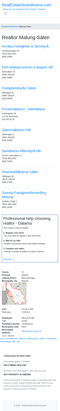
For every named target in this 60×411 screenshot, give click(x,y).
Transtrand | (51, 339)
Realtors (5, 27)
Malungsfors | (33, 339)
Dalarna (13, 27)
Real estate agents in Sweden (17, 361)
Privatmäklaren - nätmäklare (23, 109)
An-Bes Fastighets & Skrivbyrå (25, 46)
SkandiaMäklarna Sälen (20, 172)
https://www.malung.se (31, 331)
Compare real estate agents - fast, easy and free (25, 371)
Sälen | (43, 339)
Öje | (14, 341)
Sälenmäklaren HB (16, 130)
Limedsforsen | (12, 339)
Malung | (23, 339)
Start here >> (9, 259)
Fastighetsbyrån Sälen (19, 88)
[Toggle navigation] (5, 13)
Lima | (3, 339)
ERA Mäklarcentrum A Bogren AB (27, 67)
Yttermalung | (6, 341)
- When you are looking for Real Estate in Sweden (26, 6)
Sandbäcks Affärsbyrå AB (21, 151)
